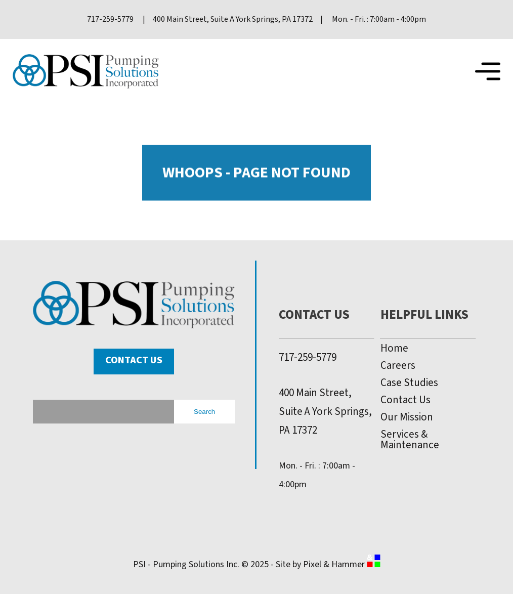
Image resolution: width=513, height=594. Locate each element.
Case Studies (409, 382)
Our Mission (406, 417)
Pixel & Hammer (341, 564)
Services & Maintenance (409, 439)
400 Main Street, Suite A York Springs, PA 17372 (325, 411)
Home (394, 348)
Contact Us (133, 360)
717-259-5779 (307, 357)
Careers (397, 365)
